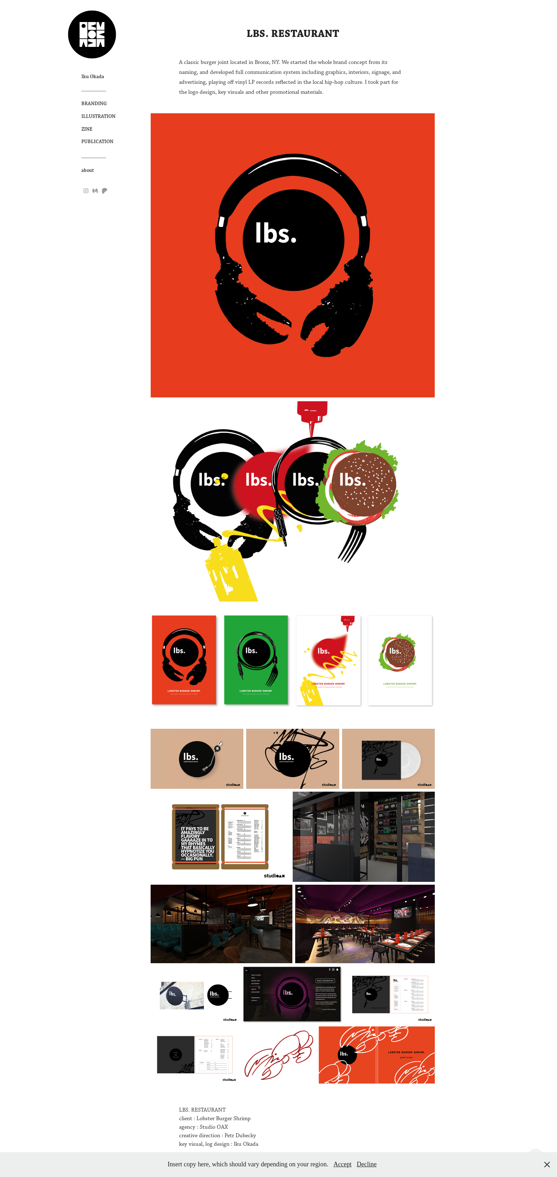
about (87, 170)
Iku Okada (92, 77)
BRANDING (94, 104)
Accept (343, 1164)
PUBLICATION (97, 142)
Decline (367, 1164)
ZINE (86, 129)
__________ (93, 89)
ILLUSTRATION (98, 116)
